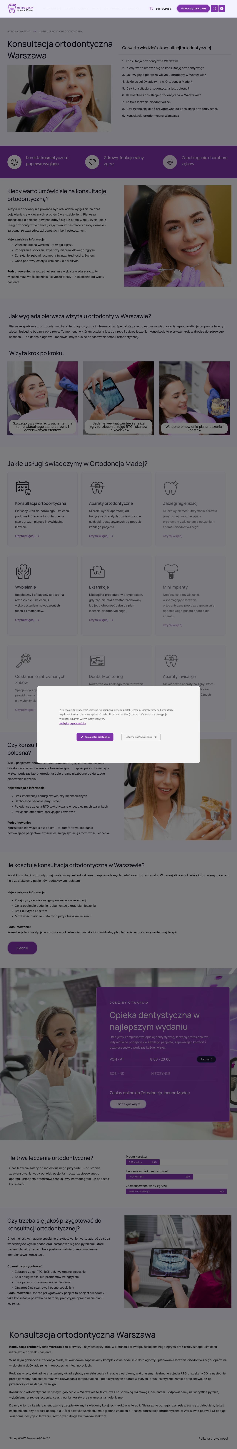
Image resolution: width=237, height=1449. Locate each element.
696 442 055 (160, 8)
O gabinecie (52, 8)
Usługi (70, 8)
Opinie (96, 8)
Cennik (84, 8)
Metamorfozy (115, 8)
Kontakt (134, 8)
